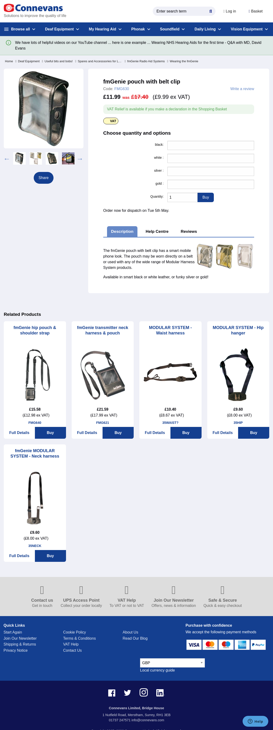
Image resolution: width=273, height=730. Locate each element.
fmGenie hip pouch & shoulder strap (34, 330)
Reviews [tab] (189, 231)
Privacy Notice (16, 650)
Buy (50, 433)
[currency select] (172, 662)
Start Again (13, 632)
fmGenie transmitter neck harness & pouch (102, 330)
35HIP (238, 423)
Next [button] (79, 158)
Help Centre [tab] (157, 231)
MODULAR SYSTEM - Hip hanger (238, 330)
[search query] (183, 11)
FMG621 (102, 423)
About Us (130, 632)
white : (158, 157)
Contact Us (72, 650)
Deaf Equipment (27, 61)
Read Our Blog (135, 638)
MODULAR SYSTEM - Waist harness (170, 330)
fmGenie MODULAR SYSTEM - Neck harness (34, 453)
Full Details (19, 433)
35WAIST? (170, 423)
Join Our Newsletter (20, 638)
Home (9, 61)
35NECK (34, 546)
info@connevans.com (148, 720)
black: (159, 144)
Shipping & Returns (20, 644)
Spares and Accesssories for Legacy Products (98, 61)
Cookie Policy (74, 632)
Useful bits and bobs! (57, 61)
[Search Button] (209, 11)
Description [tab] (122, 231)
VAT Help (71, 644)
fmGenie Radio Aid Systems (145, 61)
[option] (19, 158)
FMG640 (35, 423)
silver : (158, 170)
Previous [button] (6, 158)
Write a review (242, 89)
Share (44, 178)
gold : (160, 183)
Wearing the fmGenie (182, 61)
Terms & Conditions (79, 638)
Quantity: (157, 196)
